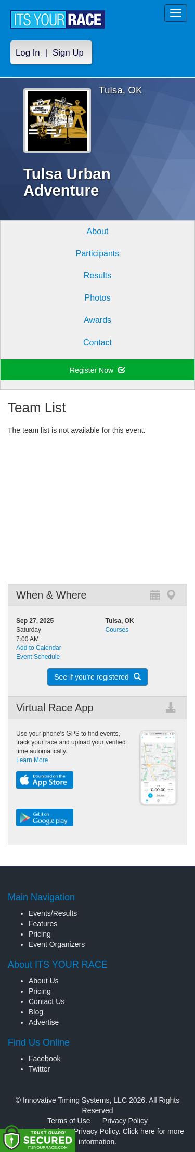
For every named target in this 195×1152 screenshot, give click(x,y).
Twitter (39, 1069)
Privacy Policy (125, 1121)
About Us (44, 981)
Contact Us (46, 1001)
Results (97, 275)
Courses (117, 629)
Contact (97, 342)
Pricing (40, 934)
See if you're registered (97, 677)
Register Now (97, 370)
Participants (98, 253)
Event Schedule (38, 656)
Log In (28, 53)
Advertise (44, 1022)
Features (43, 923)
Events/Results (53, 913)
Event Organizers (57, 944)
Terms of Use (68, 1121)
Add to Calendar (38, 648)
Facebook (44, 1058)
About (98, 231)
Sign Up (68, 53)
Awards (97, 320)
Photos (98, 297)
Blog (36, 1012)
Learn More (32, 760)
